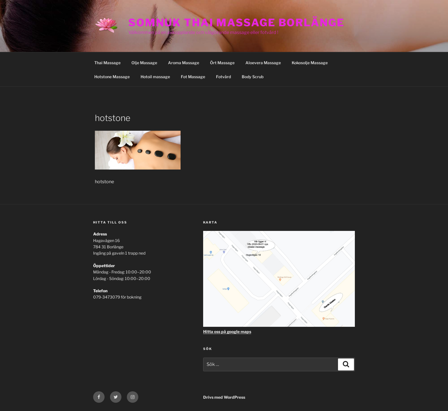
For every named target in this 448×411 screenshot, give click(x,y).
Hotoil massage (155, 76)
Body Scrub (252, 76)
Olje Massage (144, 62)
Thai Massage (107, 62)
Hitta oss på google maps (227, 331)
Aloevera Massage (263, 62)
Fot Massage (193, 76)
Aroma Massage (183, 62)
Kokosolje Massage (310, 62)
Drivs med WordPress (224, 397)
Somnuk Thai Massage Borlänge (236, 22)
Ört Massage (222, 62)
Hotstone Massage (112, 76)
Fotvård (223, 76)
